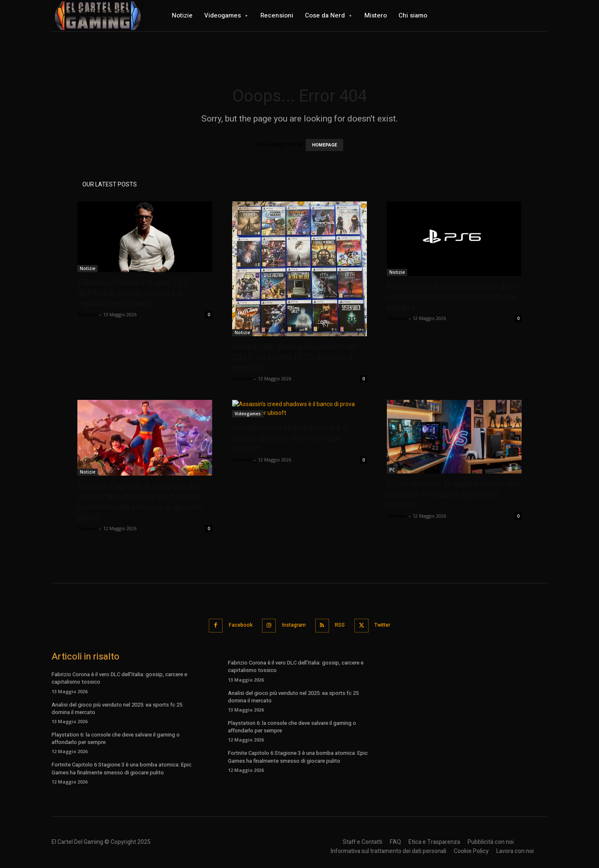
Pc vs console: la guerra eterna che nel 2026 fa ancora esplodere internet (453, 494)
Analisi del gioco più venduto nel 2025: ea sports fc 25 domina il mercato (294, 357)
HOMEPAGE (324, 145)
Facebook (234, 625)
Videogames (248, 414)
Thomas (87, 314)
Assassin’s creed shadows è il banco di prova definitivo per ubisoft (290, 438)
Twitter (390, 625)
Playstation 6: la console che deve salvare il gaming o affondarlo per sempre (452, 296)
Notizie (87, 268)
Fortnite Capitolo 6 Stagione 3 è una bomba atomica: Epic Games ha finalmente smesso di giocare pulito (140, 501)
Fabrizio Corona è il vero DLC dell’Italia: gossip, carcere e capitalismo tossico (133, 293)
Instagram (292, 625)
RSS (343, 625)
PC (392, 470)
